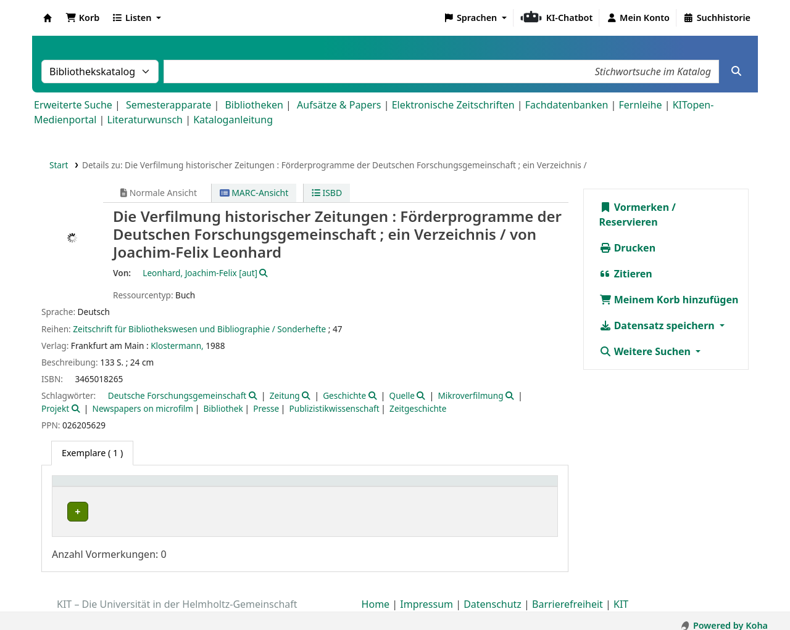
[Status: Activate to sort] (517, 487)
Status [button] (498, 487)
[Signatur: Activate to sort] (431, 487)
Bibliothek (223, 408)
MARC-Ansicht (254, 192)
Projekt (55, 408)
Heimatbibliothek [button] (96, 487)
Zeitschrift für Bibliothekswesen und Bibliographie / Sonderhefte (199, 329)
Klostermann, (177, 345)
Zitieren (625, 273)
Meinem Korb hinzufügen (669, 299)
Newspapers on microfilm (143, 408)
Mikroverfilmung (470, 395)
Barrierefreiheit (567, 595)
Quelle (402, 395)
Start (59, 165)
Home (376, 595)
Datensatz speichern (658, 325)
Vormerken (634, 207)
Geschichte (344, 395)
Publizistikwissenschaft (334, 408)
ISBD (327, 192)
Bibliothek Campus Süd (111, 511)
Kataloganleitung (233, 119)
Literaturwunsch (145, 119)
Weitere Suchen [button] (646, 351)
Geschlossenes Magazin (281, 511)
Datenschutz (493, 595)
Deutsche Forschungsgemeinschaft (177, 395)
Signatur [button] (409, 487)
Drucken (627, 248)
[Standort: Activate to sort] (307, 487)
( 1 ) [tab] (92, 453)
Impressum (426, 595)
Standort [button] (254, 487)
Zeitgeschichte (417, 408)
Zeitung (285, 395)
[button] (82, 18)
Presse (266, 408)
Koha (47, 18)
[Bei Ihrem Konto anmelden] (638, 18)
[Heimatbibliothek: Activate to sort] (141, 487)
